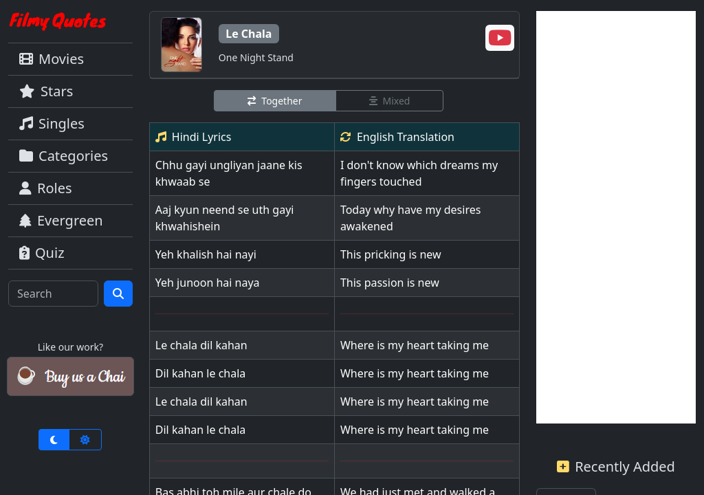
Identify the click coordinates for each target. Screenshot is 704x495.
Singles (52, 123)
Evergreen (61, 220)
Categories (63, 155)
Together (275, 100)
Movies (51, 59)
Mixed (389, 100)
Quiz (42, 252)
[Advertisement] (616, 217)
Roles (45, 188)
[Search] (53, 293)
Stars (46, 91)
